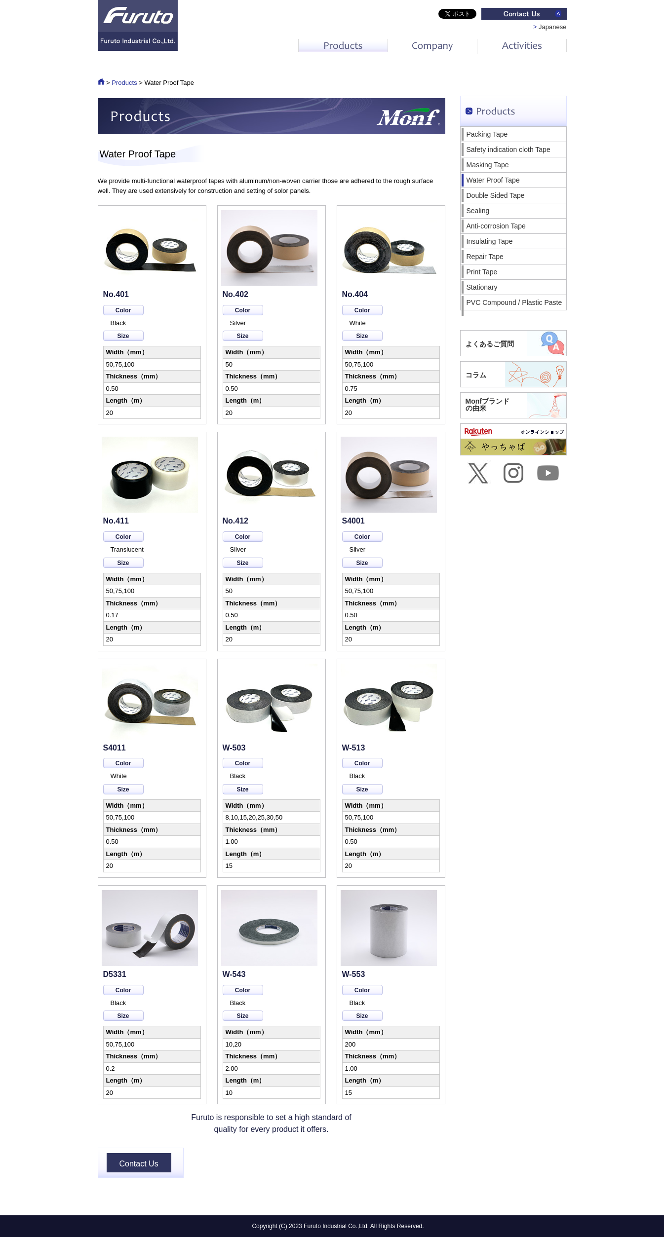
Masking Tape (488, 165)
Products (124, 82)
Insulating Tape (490, 241)
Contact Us (138, 1164)
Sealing (478, 211)
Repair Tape (485, 257)
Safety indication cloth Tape (508, 149)
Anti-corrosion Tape (496, 226)
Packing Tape (487, 134)
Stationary (482, 287)
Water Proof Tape (493, 180)
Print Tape (482, 272)
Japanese (552, 27)
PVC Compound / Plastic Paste (514, 302)
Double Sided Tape (496, 195)
